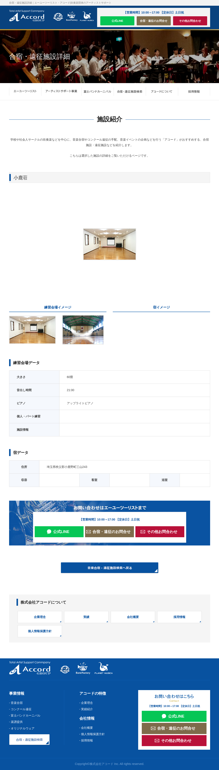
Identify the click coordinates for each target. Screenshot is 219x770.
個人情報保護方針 (40, 631)
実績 (86, 617)
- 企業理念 (86, 702)
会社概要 (133, 617)
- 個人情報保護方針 (92, 734)
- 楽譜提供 (16, 721)
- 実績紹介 (86, 709)
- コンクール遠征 (20, 709)
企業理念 (40, 617)
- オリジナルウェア (22, 728)
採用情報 (179, 617)
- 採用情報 (86, 740)
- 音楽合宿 (16, 702)
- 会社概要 (86, 727)
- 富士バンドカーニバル (25, 715)
